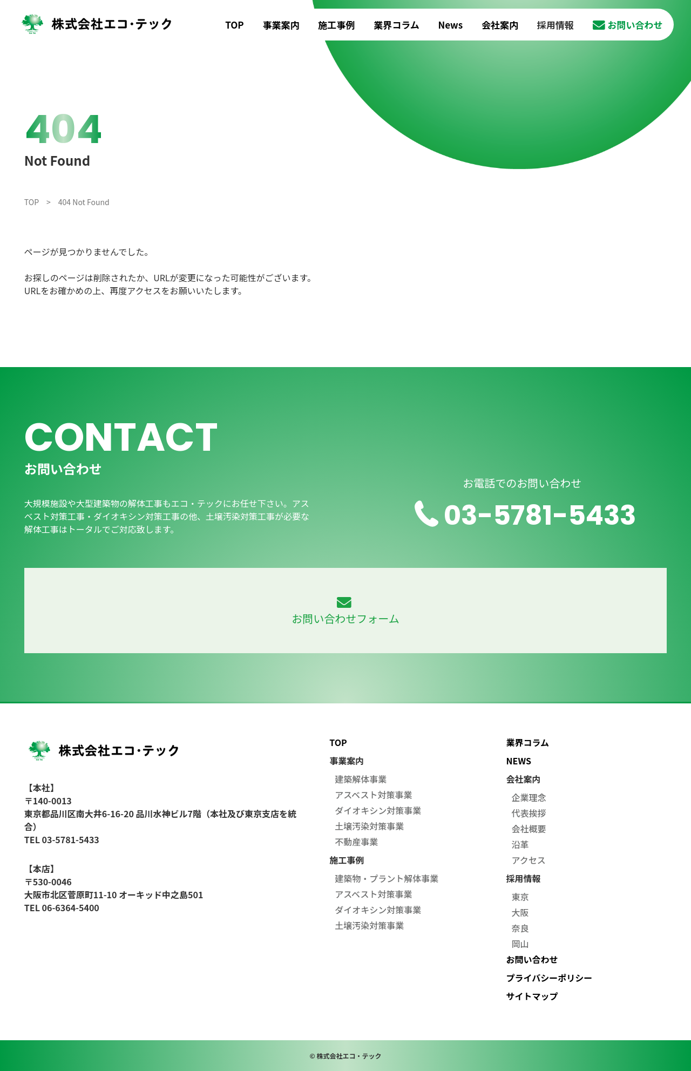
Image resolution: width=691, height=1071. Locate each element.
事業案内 (281, 24)
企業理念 (529, 797)
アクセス (529, 859)
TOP (234, 24)
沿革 (520, 844)
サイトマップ (532, 995)
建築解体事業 (361, 778)
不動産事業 (356, 841)
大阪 (520, 912)
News (450, 24)
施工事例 (336, 24)
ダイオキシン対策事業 (378, 810)
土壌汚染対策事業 (369, 825)
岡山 (520, 943)
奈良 (520, 927)
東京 (520, 896)
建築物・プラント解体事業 (386, 878)
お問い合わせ (628, 24)
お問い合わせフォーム (345, 611)
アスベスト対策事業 (373, 794)
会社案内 (500, 24)
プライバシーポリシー (549, 977)
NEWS (518, 760)
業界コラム (396, 24)
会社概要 (529, 828)
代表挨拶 (529, 812)
